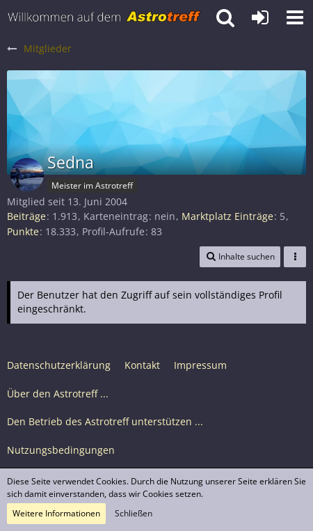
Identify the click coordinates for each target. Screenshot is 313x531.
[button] (295, 17)
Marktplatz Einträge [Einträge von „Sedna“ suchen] (227, 216)
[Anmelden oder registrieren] (260, 17)
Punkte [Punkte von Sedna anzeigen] (23, 231)
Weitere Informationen (56, 513)
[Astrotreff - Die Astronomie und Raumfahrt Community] (104, 17)
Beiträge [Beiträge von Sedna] (26, 216)
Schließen (133, 513)
